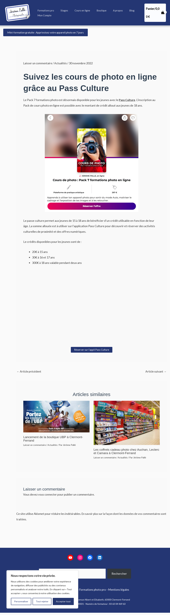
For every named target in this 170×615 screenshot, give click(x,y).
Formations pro (45, 10)
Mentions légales (120, 589)
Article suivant (155, 371)
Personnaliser (21, 601)
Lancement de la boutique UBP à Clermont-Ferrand (54, 439)
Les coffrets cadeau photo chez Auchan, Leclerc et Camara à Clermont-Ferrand (122, 451)
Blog (123, 10)
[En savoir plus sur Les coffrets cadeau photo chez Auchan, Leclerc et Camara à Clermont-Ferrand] (127, 423)
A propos (110, 10)
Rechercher (119, 573)
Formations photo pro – (93, 589)
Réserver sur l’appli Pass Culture (91, 349)
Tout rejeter (42, 601)
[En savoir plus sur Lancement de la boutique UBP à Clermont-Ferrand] (56, 416)
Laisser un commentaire (38, 63)
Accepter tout (63, 601)
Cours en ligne (78, 10)
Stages (62, 10)
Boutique (96, 10)
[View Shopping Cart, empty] (154, 13)
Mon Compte (44, 15)
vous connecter (48, 494)
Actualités (62, 63)
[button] (45, 32)
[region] (42, 589)
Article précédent (30, 371)
